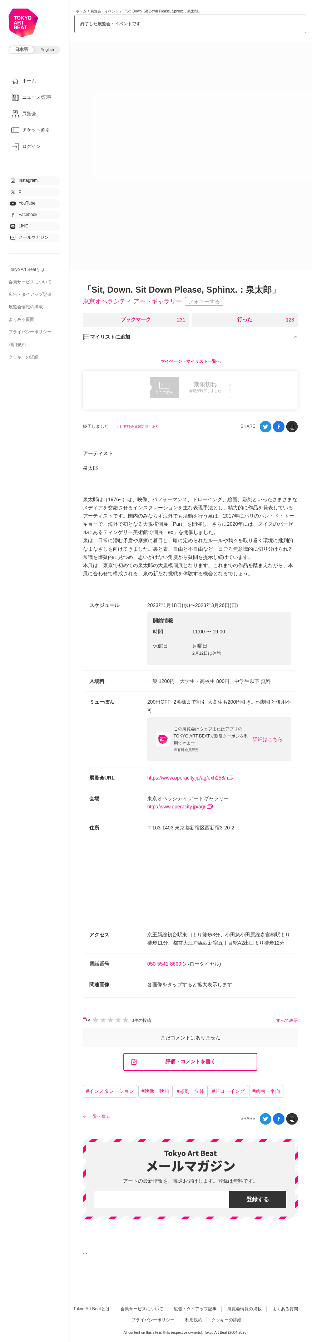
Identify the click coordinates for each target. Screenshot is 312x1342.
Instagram (24, 181)
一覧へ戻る (99, 1116)
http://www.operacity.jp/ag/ (180, 807)
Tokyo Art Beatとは (27, 269)
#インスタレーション (110, 1091)
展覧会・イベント (104, 11)
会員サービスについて (30, 281)
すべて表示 (287, 1021)
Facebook (24, 215)
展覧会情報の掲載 (26, 306)
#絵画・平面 (266, 1091)
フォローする (210, 302)
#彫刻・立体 (191, 1091)
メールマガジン (29, 238)
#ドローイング (228, 1091)
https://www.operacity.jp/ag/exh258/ (190, 778)
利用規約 (17, 344)
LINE (19, 226)
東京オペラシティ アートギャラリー (135, 301)
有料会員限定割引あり (137, 427)
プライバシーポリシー (30, 331)
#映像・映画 (155, 1091)
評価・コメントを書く (173, 1062)
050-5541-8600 (164, 964)
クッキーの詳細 (24, 357)
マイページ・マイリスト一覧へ (190, 361)
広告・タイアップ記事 (30, 294)
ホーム (81, 11)
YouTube (22, 203)
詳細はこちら (268, 739)
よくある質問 (21, 319)
